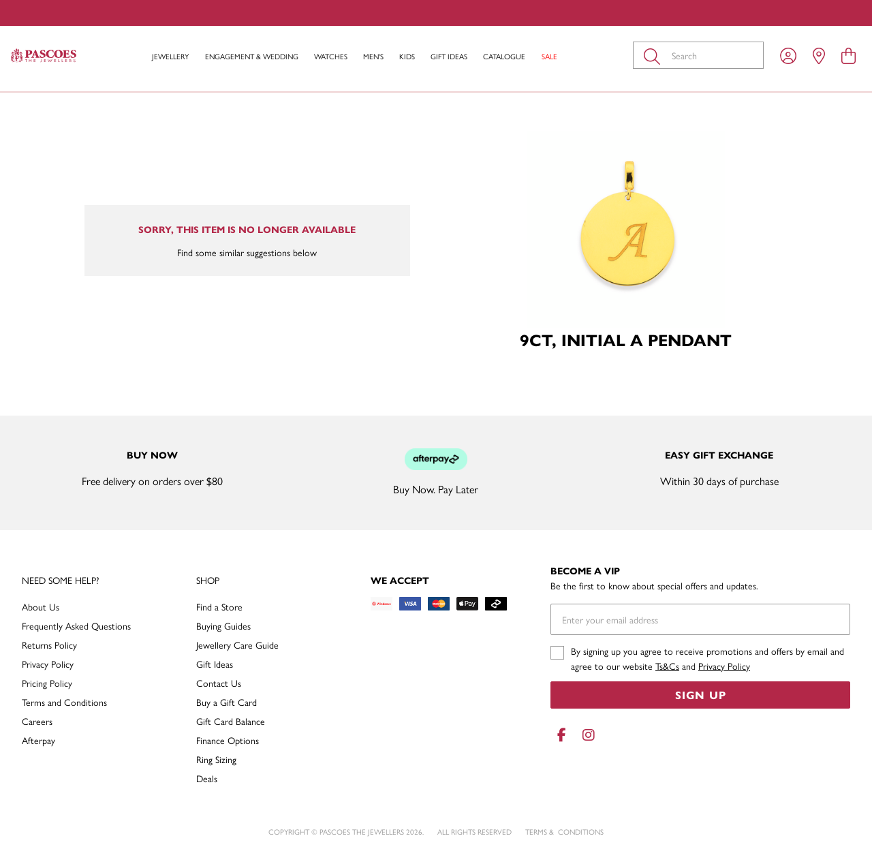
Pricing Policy (47, 683)
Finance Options (227, 740)
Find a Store (219, 606)
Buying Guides (223, 625)
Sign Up (700, 694)
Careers (37, 721)
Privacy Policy (48, 663)
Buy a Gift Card (226, 702)
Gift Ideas (449, 56)
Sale (549, 56)
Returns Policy (49, 644)
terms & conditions (564, 831)
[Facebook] (561, 735)
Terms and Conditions (64, 702)
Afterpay (38, 740)
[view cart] (848, 55)
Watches (330, 56)
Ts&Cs (667, 665)
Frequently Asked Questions (76, 625)
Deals (206, 778)
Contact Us (218, 683)
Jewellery (170, 56)
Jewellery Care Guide (237, 644)
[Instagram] (586, 735)
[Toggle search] (654, 55)
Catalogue (504, 56)
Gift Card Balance (230, 721)
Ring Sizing (216, 759)
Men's (373, 56)
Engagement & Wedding (251, 56)
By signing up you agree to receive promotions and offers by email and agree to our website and (707, 658)
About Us (40, 606)
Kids (407, 56)
